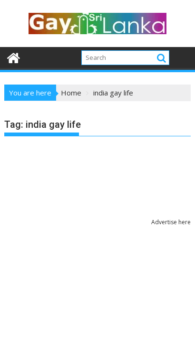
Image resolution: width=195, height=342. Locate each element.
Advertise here (171, 222)
